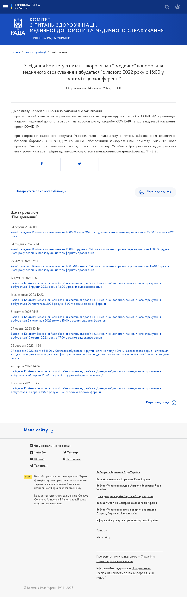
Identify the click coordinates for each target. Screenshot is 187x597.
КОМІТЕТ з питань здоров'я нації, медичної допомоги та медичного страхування (97, 25)
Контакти (102, 531)
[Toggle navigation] (5, 7)
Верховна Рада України (50, 38)
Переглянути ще (158, 403)
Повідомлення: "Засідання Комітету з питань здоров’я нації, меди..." (125, 573)
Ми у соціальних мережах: (50, 446)
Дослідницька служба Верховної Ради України (125, 496)
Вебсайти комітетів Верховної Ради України (124, 479)
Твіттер (70, 453)
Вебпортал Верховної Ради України (118, 473)
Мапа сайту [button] (36, 430)
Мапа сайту (103, 537)
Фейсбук (38, 453)
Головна (15, 52)
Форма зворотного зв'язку (65, 488)
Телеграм (39, 466)
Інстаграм (72, 459)
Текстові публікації (35, 52)
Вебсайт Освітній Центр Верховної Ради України (127, 503)
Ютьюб (37, 459)
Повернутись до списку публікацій (41, 191)
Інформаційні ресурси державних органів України (127, 520)
